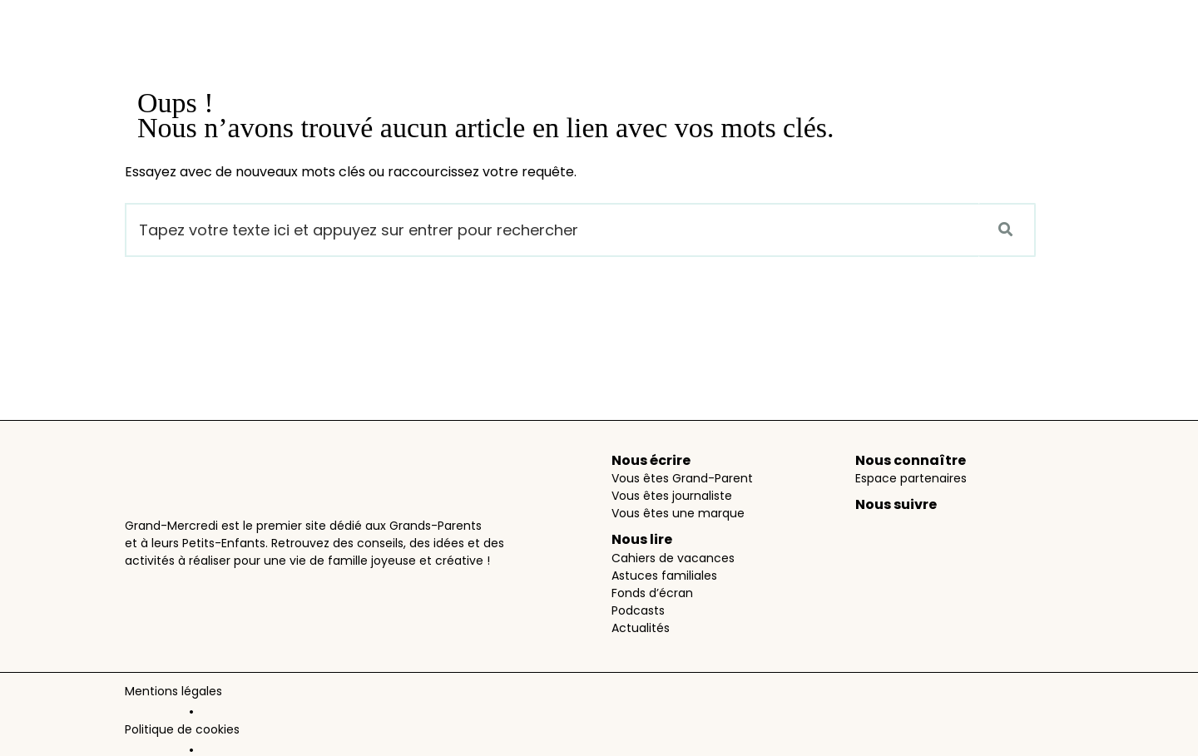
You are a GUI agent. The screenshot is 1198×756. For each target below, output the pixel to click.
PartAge (487, 736)
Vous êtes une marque (678, 513)
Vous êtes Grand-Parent (682, 478)
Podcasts (638, 610)
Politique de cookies (292, 694)
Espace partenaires (911, 478)
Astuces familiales (664, 575)
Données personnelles (428, 694)
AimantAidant (563, 736)
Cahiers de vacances (673, 558)
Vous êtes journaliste (671, 495)
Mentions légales (173, 694)
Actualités (640, 628)
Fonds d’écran (652, 593)
